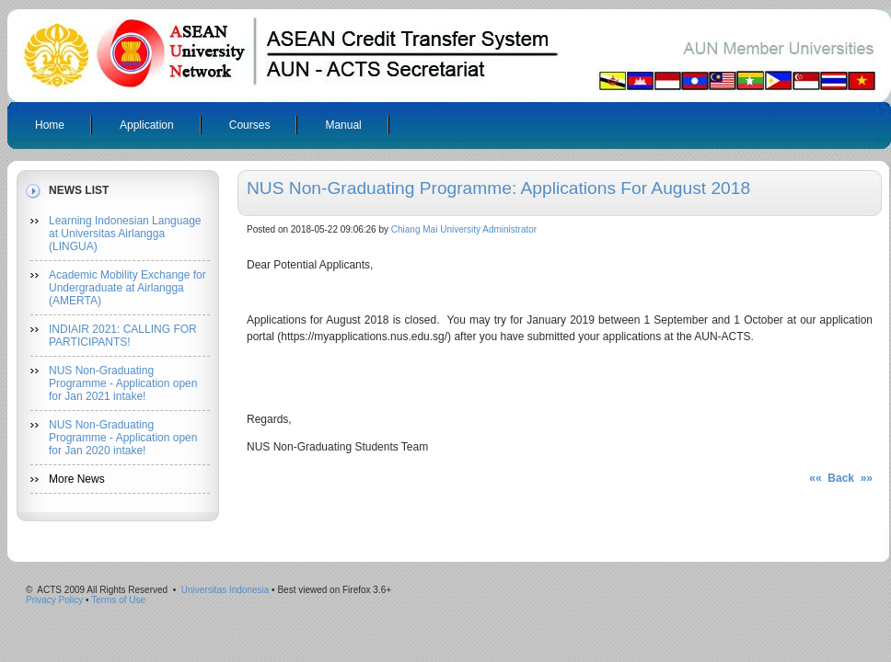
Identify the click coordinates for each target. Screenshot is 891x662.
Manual (343, 125)
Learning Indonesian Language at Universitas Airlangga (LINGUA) (125, 233)
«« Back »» (841, 478)
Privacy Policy (54, 600)
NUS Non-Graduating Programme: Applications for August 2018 (498, 188)
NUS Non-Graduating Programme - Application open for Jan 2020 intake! (123, 437)
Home (49, 125)
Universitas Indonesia (225, 590)
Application (147, 125)
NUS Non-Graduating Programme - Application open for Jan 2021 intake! (123, 383)
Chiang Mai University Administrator (464, 229)
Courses (250, 125)
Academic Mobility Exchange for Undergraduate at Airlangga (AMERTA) (127, 287)
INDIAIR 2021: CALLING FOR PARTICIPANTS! (123, 335)
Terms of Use (118, 600)
